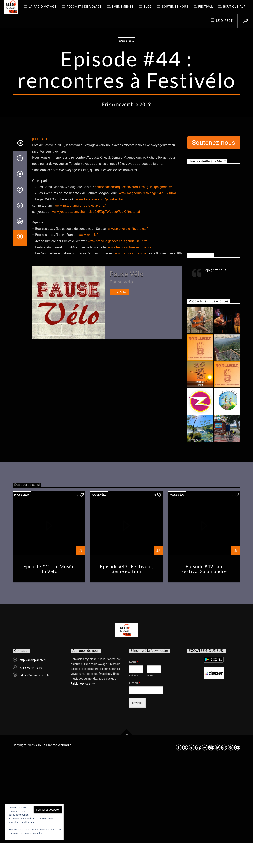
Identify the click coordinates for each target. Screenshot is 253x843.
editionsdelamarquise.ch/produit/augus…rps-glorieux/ (133, 269)
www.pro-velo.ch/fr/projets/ (128, 311)
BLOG (148, 6)
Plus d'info (119, 374)
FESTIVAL (205, 6)
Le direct (221, 21)
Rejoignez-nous (201, 338)
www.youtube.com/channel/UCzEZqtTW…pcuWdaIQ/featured (95, 294)
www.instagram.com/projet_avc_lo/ (80, 288)
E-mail (134, 765)
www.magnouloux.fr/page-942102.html (147, 275)
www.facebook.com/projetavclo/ (99, 282)
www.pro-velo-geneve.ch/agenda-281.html (118, 323)
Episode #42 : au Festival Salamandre (204, 651)
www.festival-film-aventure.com (130, 329)
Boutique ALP (234, 6)
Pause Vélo (126, 82)
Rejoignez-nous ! (83, 766)
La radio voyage (42, 6)
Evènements (123, 6)
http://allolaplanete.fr (33, 742)
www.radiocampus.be (130, 336)
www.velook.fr (89, 317)
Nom (133, 744)
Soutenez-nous (175, 6)
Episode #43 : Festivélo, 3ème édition (126, 651)
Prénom (133, 757)
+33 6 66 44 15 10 (31, 750)
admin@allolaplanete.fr (34, 757)
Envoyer (137, 785)
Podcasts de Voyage (84, 6)
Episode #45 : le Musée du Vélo (49, 651)
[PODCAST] (40, 221)
